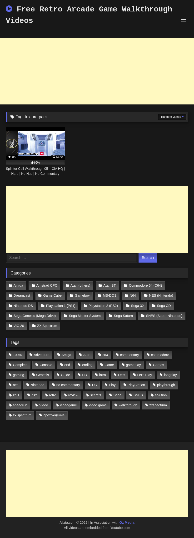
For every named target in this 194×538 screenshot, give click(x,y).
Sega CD (164, 306)
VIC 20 (19, 326)
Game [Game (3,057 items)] (109, 365)
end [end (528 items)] (67, 365)
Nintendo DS (23, 306)
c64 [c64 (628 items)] (105, 355)
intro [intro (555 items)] (102, 375)
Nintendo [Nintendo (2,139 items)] (37, 385)
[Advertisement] (97, 71)
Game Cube (52, 295)
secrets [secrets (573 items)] (95, 395)
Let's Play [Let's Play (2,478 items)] (144, 375)
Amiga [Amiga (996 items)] (66, 355)
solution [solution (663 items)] (161, 395)
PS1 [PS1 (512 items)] (16, 395)
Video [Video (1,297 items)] (43, 405)
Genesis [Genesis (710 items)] (42, 375)
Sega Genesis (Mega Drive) (35, 316)
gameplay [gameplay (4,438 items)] (133, 365)
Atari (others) (80, 285)
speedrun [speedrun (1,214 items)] (20, 405)
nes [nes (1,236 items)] (15, 385)
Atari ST (109, 285)
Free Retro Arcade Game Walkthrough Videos (89, 15)
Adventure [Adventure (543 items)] (42, 355)
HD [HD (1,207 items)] (84, 375)
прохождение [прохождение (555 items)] (54, 415)
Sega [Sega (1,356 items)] (117, 395)
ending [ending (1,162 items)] (87, 365)
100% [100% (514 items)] (17, 355)
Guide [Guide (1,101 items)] (65, 375)
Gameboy (82, 295)
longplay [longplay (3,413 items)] (170, 375)
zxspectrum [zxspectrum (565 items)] (158, 405)
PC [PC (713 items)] (94, 385)
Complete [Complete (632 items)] (20, 365)
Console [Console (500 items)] (46, 365)
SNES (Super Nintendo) (164, 316)
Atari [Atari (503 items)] (86, 355)
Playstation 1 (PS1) (60, 306)
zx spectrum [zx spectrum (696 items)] (22, 415)
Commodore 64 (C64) (145, 285)
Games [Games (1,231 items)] (158, 365)
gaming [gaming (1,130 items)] (18, 375)
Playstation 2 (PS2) (103, 306)
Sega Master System (85, 316)
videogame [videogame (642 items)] (68, 405)
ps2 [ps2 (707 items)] (34, 395)
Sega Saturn (123, 316)
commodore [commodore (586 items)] (160, 355)
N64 (133, 295)
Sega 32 (137, 306)
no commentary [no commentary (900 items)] (68, 385)
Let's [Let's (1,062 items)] (121, 375)
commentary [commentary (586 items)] (129, 355)
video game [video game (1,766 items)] (98, 405)
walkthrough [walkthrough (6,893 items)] (128, 405)
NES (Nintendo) (161, 295)
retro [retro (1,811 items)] (52, 395)
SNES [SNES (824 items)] (138, 395)
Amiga (18, 285)
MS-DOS (110, 295)
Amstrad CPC (46, 285)
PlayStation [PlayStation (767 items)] (136, 385)
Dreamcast (22, 295)
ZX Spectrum (47, 326)
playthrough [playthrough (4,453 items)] (166, 385)
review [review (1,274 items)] (73, 395)
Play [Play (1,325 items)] (112, 385)
